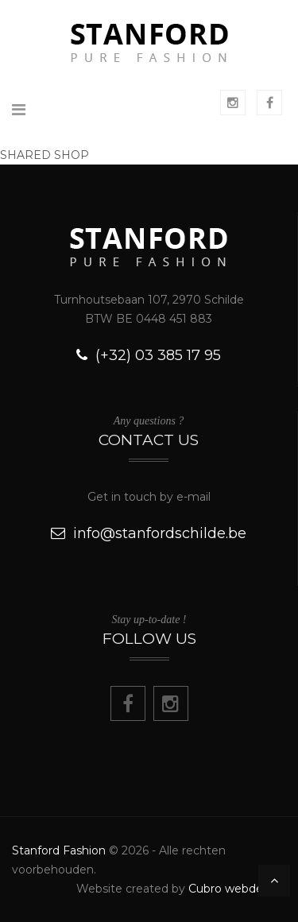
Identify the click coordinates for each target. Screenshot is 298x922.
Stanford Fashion (59, 850)
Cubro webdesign (237, 888)
